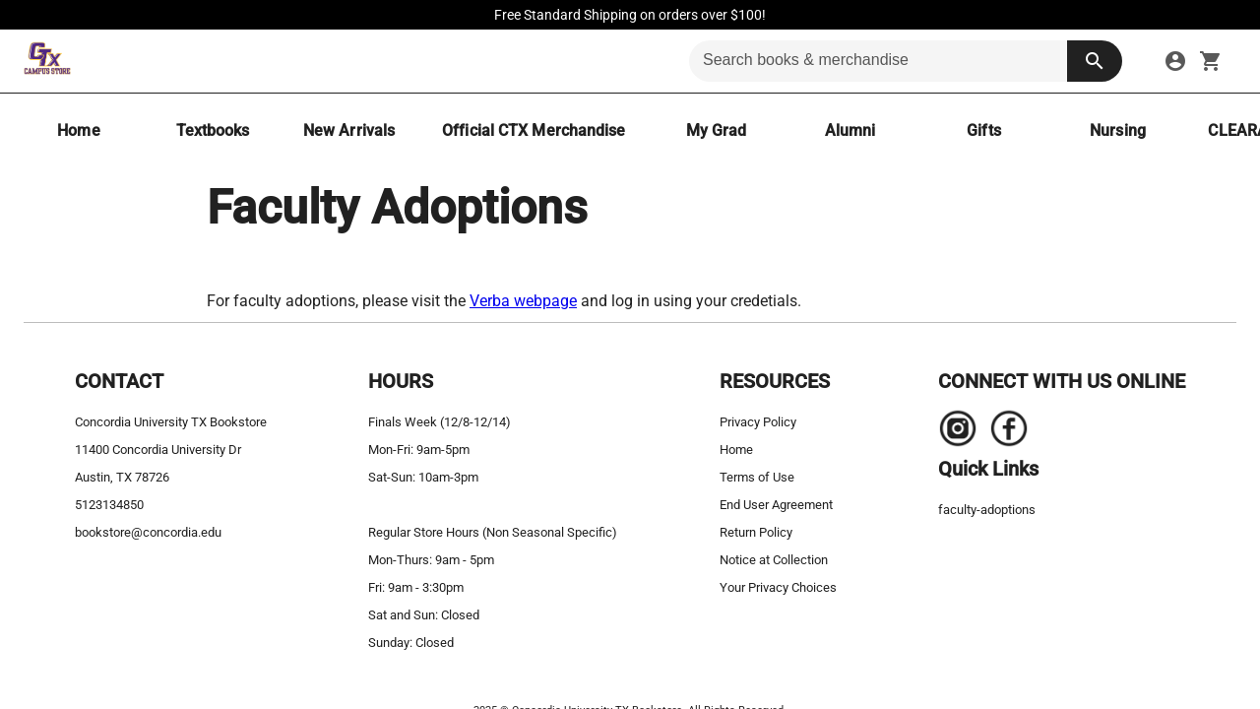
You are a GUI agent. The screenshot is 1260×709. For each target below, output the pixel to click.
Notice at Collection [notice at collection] (774, 559)
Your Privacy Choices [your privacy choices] (778, 587)
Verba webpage (523, 300)
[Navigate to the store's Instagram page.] (957, 433)
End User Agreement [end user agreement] (776, 504)
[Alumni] (849, 130)
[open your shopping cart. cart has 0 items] (1210, 61)
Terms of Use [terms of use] (757, 477)
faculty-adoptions (987, 509)
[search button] (1094, 61)
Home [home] (736, 449)
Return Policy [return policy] (756, 532)
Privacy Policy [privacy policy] (758, 422)
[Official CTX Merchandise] (533, 130)
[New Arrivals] (348, 130)
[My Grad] (716, 130)
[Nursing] (1117, 130)
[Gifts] (983, 130)
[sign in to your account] (1175, 61)
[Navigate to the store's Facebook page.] (1003, 433)
